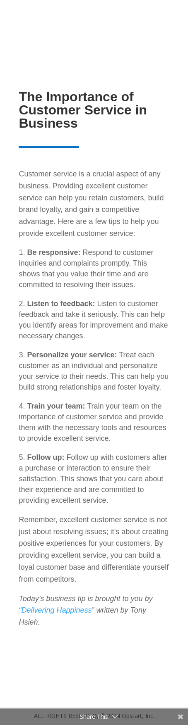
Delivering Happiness (56, 610)
